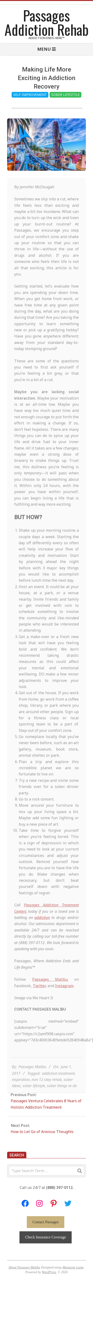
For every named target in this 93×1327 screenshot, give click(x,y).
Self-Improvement (30, 94)
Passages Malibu (50, 990)
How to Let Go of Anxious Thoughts (42, 1131)
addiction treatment (58, 1084)
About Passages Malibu (24, 1267)
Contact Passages (46, 1222)
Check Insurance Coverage (45, 1237)
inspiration (21, 1090)
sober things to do (62, 1096)
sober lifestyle (34, 1096)
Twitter (39, 996)
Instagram (64, 996)
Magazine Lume (73, 1267)
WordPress (49, 1272)
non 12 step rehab (47, 1090)
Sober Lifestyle (65, 94)
